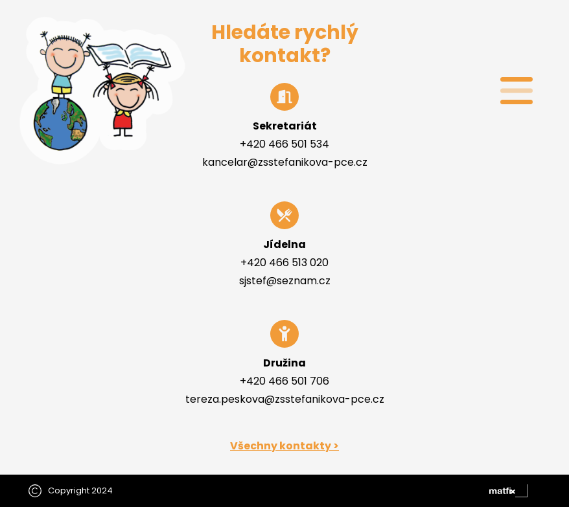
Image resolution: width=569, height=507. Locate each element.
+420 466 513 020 (284, 262)
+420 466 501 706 (284, 381)
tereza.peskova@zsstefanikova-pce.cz (284, 399)
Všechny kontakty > (284, 445)
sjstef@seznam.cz (285, 280)
